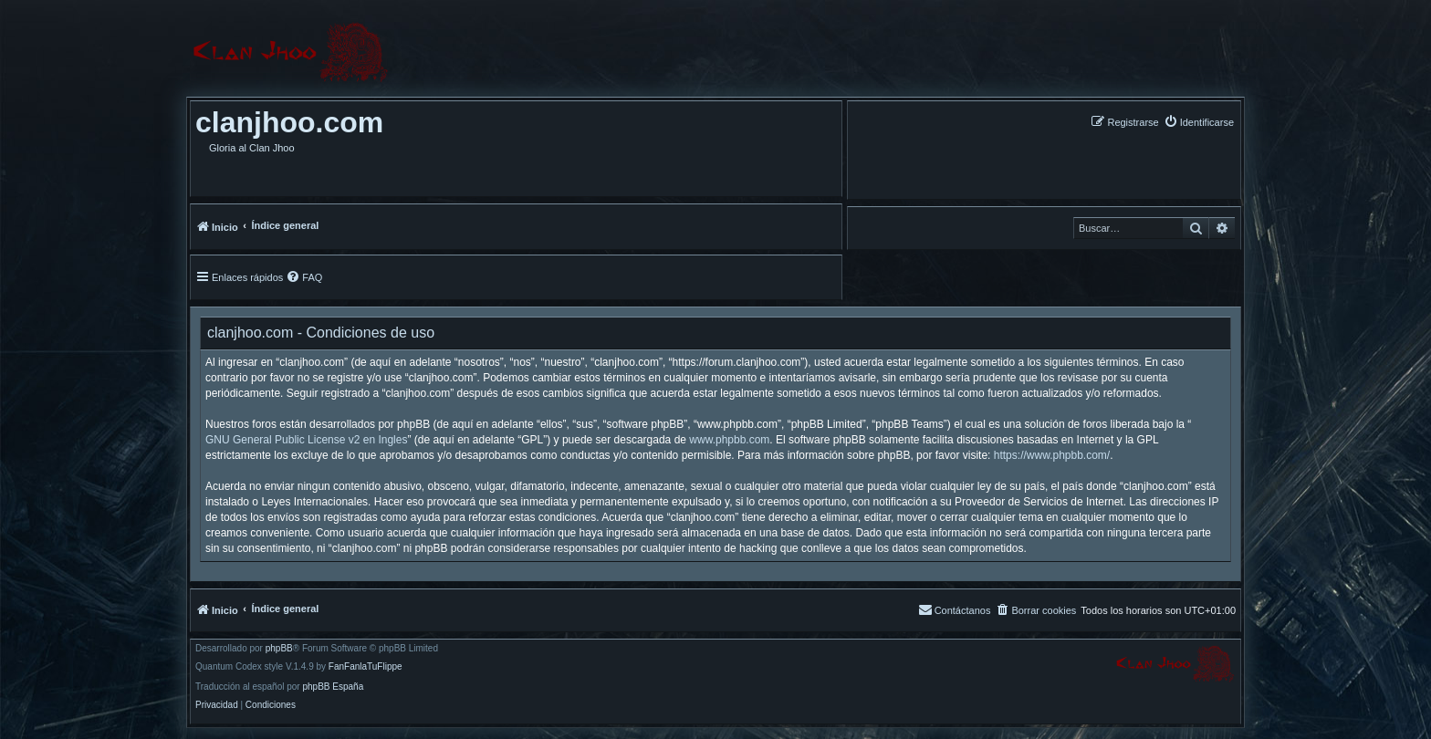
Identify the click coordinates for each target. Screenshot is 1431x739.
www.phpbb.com (729, 439)
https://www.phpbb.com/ (1052, 455)
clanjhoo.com (289, 122)
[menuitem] (1199, 122)
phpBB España (332, 687)
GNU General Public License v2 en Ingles (306, 439)
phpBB (279, 648)
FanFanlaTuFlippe (365, 666)
